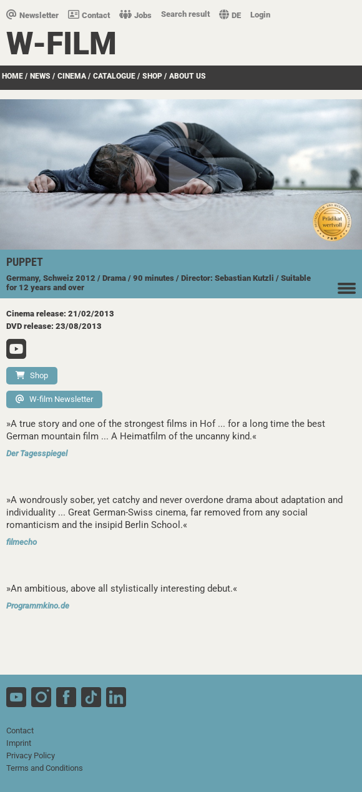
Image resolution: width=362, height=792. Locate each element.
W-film (61, 44)
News (40, 76)
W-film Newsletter (54, 399)
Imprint (18, 743)
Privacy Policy (30, 755)
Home (12, 76)
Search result (185, 14)
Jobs (135, 15)
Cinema (71, 76)
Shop (152, 76)
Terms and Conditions (44, 768)
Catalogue (114, 76)
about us (187, 76)
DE (230, 15)
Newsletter (32, 15)
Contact (89, 15)
